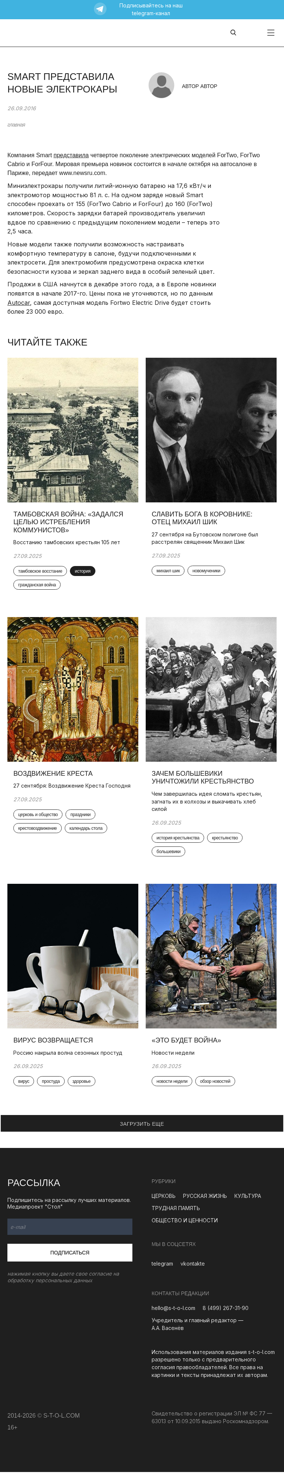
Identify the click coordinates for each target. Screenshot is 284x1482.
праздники (82, 828)
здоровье (83, 1091)
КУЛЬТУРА (247, 1205)
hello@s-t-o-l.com (173, 1318)
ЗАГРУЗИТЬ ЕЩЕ (142, 1133)
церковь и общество (39, 828)
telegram (162, 1273)
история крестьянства (179, 844)
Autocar (18, 302)
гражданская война (38, 588)
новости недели (173, 1091)
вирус (25, 1091)
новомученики (208, 573)
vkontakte (192, 1273)
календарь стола (87, 842)
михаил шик (169, 573)
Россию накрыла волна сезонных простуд (69, 1062)
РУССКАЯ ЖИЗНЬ (205, 1205)
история (84, 574)
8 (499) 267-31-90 (225, 1318)
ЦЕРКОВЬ (164, 1205)
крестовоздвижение (39, 842)
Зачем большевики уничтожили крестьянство (204, 783)
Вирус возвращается (54, 1049)
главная (16, 125)
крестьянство (226, 844)
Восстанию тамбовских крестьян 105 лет (68, 545)
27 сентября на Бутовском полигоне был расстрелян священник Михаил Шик (206, 541)
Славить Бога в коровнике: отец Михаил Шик (203, 521)
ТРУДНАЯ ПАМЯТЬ (176, 1218)
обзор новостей (217, 1091)
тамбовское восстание (42, 574)
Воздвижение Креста (54, 779)
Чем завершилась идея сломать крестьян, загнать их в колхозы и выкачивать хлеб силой (208, 807)
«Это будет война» (188, 1049)
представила (71, 155)
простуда (52, 1091)
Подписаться (69, 1262)
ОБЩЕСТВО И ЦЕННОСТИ (185, 1230)
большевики (170, 858)
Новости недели (174, 1062)
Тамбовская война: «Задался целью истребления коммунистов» (70, 524)
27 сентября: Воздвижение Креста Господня (60, 796)
